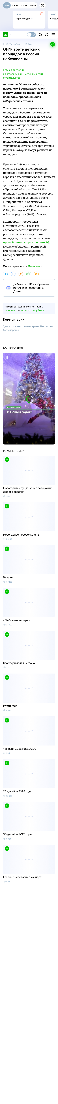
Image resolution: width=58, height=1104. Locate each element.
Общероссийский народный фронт (23, 74)
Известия (34, 266)
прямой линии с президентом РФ (26, 242)
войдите (10, 310)
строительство (11, 78)
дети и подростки (13, 70)
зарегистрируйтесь (32, 310)
